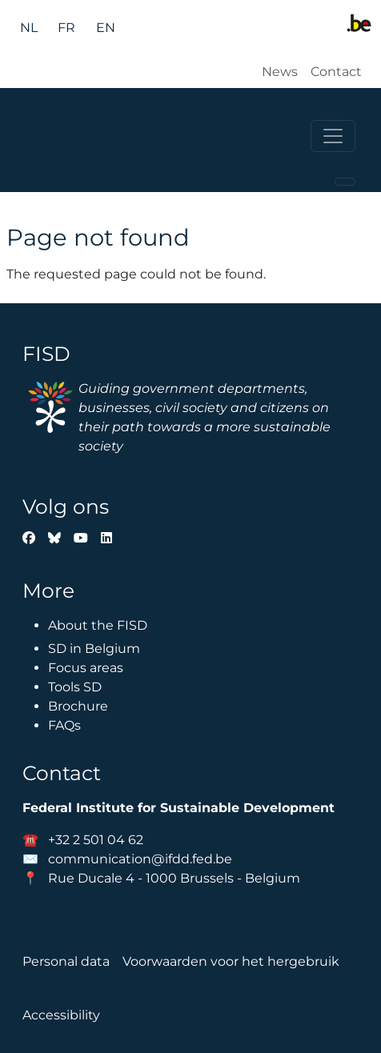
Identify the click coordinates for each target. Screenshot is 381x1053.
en (105, 27)
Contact (336, 71)
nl (29, 27)
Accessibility (61, 1015)
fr (66, 27)
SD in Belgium (94, 648)
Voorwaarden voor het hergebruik (230, 961)
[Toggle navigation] (333, 136)
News (280, 71)
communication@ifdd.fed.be (140, 859)
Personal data (66, 961)
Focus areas (85, 667)
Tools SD (75, 687)
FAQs (64, 725)
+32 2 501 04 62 (95, 839)
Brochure (78, 706)
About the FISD (97, 625)
